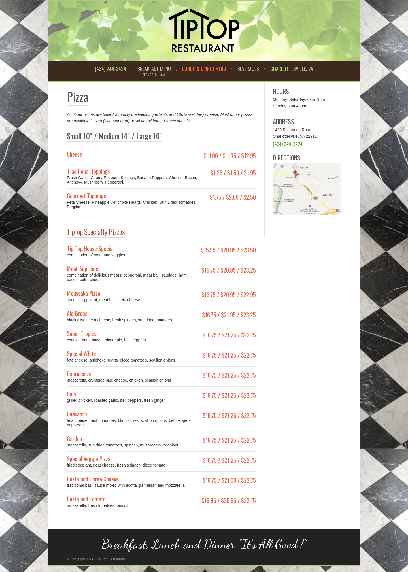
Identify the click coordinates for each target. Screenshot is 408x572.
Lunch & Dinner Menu (204, 68)
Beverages (248, 68)
